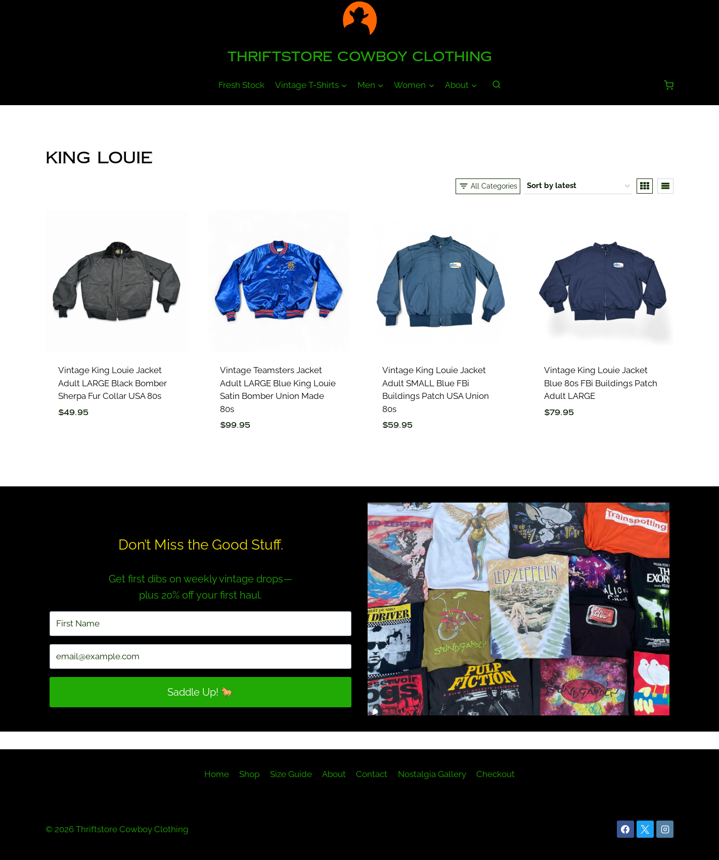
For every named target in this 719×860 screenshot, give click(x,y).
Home (216, 774)
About (334, 774)
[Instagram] (664, 829)
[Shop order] (578, 186)
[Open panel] (488, 186)
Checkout (495, 774)
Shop (249, 774)
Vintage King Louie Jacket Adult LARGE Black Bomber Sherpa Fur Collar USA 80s (112, 383)
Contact (371, 774)
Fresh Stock (241, 85)
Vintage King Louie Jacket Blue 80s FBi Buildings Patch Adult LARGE (600, 383)
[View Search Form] (496, 85)
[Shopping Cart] (668, 85)
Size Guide (291, 774)
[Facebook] (625, 829)
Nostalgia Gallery (432, 774)
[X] (645, 829)
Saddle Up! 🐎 (200, 692)
